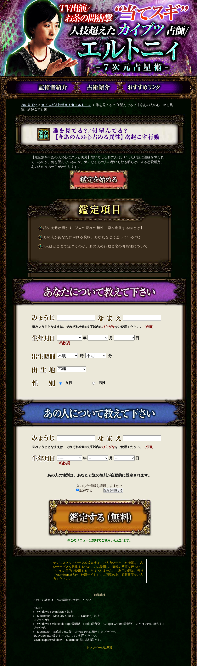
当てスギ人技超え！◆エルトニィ (66, 105)
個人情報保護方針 (67, 574)
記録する (84, 490)
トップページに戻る (99, 647)
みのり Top (29, 105)
